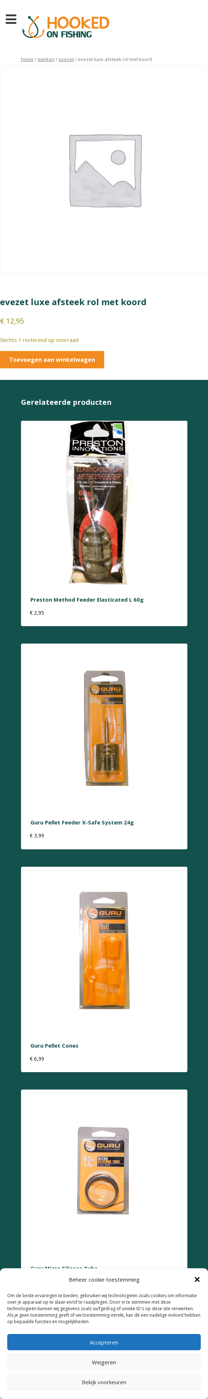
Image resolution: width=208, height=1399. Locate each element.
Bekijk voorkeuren (104, 1382)
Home (27, 59)
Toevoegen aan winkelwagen (52, 360)
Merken (46, 59)
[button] (197, 1279)
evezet (66, 59)
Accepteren (104, 1342)
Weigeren (104, 1362)
